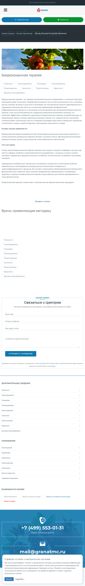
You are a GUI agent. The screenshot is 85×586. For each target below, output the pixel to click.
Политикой (51, 366)
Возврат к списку (42, 201)
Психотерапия (42, 447)
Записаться (63, 20)
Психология (42, 457)
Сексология (42, 468)
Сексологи (26, 88)
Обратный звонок (10, 496)
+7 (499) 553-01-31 (42, 528)
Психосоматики (10, 88)
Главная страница (8, 33)
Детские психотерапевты (14, 93)
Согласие (42, 363)
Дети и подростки (42, 473)
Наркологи (58, 88)
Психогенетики (42, 88)
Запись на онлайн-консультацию (58, 496)
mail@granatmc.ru (42, 551)
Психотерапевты (25, 84)
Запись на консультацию (31, 496)
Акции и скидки (9, 501)
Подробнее (19, 579)
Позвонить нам (21, 20)
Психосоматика (42, 463)
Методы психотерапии (26, 33)
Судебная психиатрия (42, 478)
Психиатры (41, 84)
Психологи (8, 84)
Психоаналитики (58, 84)
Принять (9, 579)
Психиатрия (42, 452)
